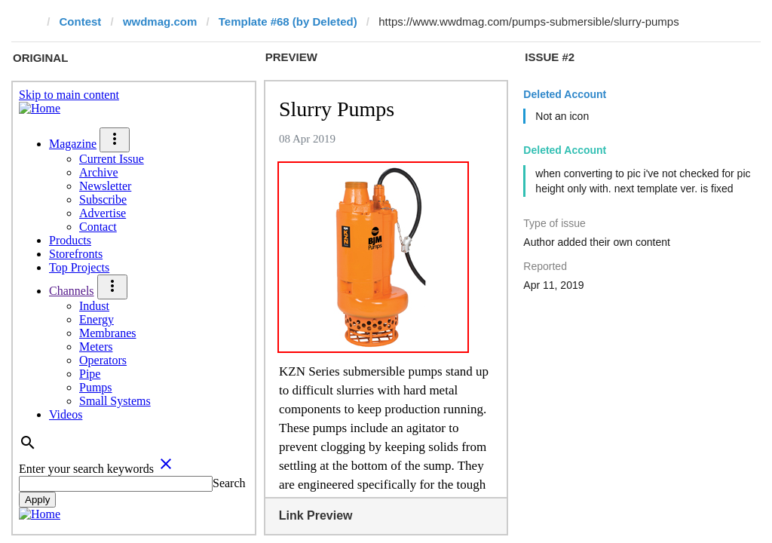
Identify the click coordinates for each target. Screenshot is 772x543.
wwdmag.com (160, 21)
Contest (81, 21)
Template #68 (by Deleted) (288, 21)
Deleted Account (564, 94)
